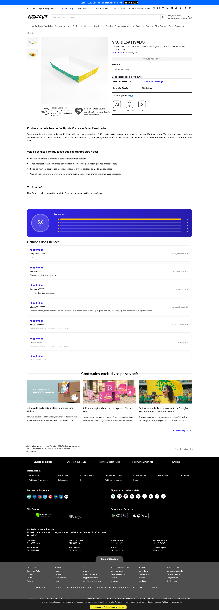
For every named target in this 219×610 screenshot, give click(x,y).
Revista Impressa (173, 567)
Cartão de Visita (33, 570)
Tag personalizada (90, 577)
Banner (58, 574)
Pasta (85, 567)
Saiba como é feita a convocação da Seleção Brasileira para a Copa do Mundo (162, 409)
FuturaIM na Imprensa (142, 461)
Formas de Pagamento (39, 489)
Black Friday (172, 580)
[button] (152, 52)
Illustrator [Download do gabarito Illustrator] (117, 104)
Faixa (57, 580)
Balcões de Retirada (43, 461)
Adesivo (30, 580)
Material (116, 64)
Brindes (142, 567)
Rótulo (57, 570)
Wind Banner (60, 577)
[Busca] (163, 17)
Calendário (143, 570)
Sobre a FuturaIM (87, 475)
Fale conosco (63, 479)
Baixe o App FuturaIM (122, 508)
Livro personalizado (175, 570)
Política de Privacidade (38, 479)
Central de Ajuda (102, 8)
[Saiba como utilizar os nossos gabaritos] (131, 95)
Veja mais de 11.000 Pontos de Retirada (132, 8)
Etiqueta (58, 567)
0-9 (153, 587)
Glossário (41, 587)
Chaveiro (114, 580)
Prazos (136, 479)
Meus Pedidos (84, 8)
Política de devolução (113, 479)
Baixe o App (63, 475)
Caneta (114, 577)
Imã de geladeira (90, 574)
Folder (29, 577)
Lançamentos (172, 577)
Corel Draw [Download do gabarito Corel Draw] (129, 104)
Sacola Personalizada (120, 567)
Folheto (30, 574)
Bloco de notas (117, 570)
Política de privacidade (172, 602)
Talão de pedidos (118, 574)
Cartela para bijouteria (92, 580)
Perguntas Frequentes (109, 461)
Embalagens (144, 574)
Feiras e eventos (173, 574)
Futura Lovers (184, 475)
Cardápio (142, 580)
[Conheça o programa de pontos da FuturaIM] (92, 111)
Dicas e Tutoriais (139, 475)
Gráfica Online (33, 567)
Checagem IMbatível (76, 461)
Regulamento (162, 475)
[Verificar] (44, 514)
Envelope (87, 570)
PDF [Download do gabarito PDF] (142, 104)
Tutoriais (176, 461)
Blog (82, 479)
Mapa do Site (34, 475)
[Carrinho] (190, 18)
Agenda (142, 577)
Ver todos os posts (182, 430)
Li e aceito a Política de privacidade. (108, 607)
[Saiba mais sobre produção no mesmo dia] (57, 111)
